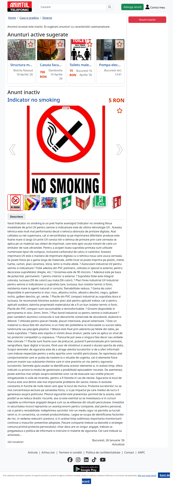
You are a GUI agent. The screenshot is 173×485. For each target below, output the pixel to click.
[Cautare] (72, 7)
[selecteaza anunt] (30, 44)
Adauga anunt (132, 7)
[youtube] (103, 460)
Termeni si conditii (70, 452)
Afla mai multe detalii (147, 475)
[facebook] (69, 460)
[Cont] (155, 7)
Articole (33, 452)
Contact (129, 452)
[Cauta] (109, 7)
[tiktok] (94, 460)
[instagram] (78, 460)
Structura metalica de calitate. (34, 65)
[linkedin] (86, 460)
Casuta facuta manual (57, 65)
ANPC (141, 452)
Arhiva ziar (48, 452)
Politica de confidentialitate (103, 452)
